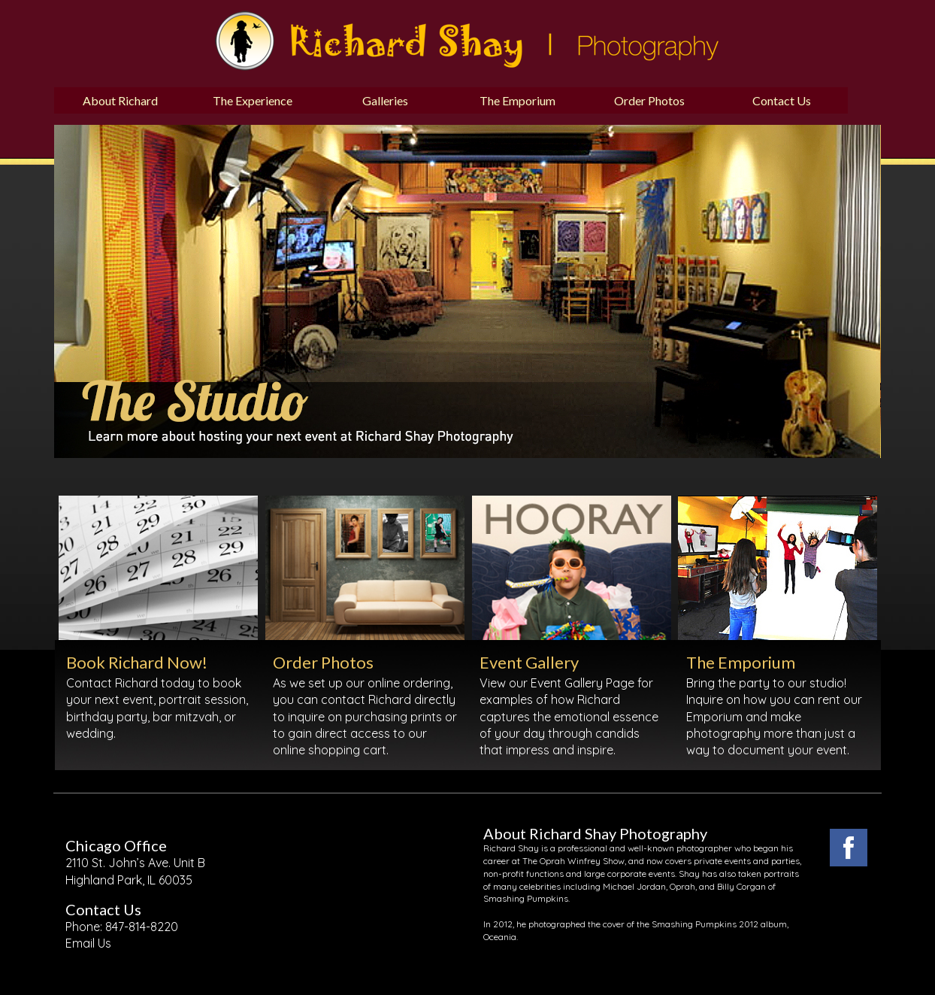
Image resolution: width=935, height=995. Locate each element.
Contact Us (781, 100)
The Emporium (517, 100)
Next (588, 207)
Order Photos (649, 100)
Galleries (385, 100)
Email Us (88, 943)
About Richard (120, 100)
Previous (43, 207)
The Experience (252, 100)
